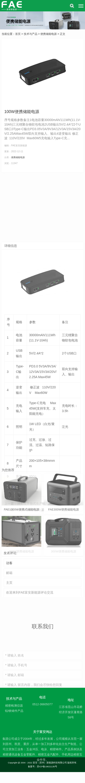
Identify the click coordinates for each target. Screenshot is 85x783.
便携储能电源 (48, 34)
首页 (18, 34)
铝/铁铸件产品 (14, 717)
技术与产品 (30, 34)
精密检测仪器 (14, 711)
